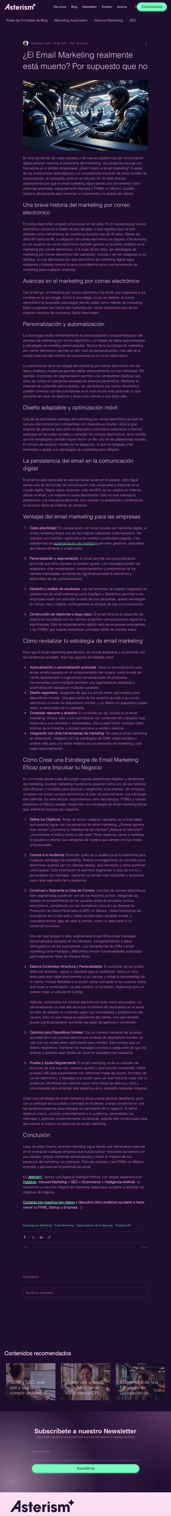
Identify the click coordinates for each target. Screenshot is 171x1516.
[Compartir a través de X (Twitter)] (33, 1237)
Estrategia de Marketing (37, 1225)
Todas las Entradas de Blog (27, 20)
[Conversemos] (152, 7)
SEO (133, 20)
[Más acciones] (146, 43)
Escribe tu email (40, 1451)
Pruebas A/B (123, 1225)
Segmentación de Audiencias (95, 1225)
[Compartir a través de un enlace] (49, 1237)
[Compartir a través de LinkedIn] (41, 1237)
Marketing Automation (70, 20)
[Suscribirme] (85, 1468)
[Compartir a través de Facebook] (24, 1237)
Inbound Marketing (108, 20)
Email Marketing (64, 1225)
